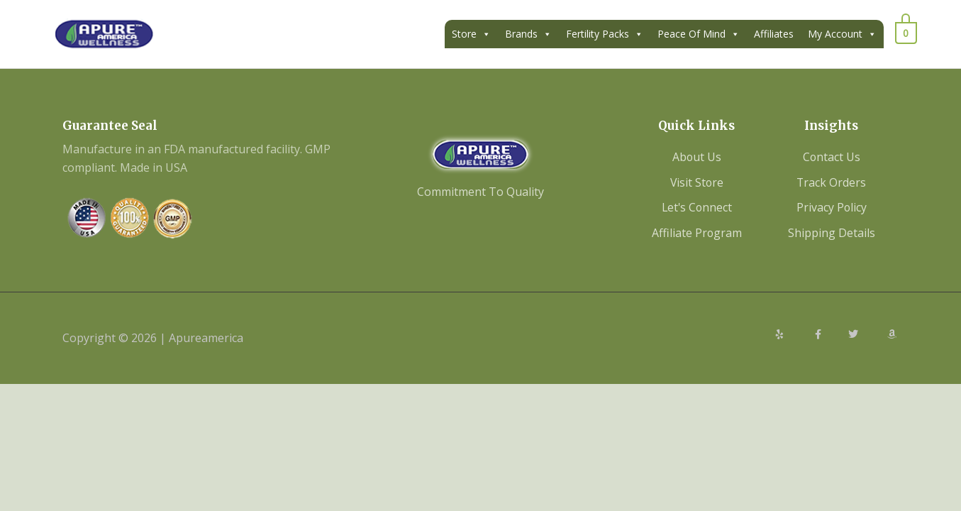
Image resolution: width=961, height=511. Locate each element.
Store (471, 34)
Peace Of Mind (698, 34)
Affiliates (774, 33)
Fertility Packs (604, 34)
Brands (528, 34)
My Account (842, 34)
